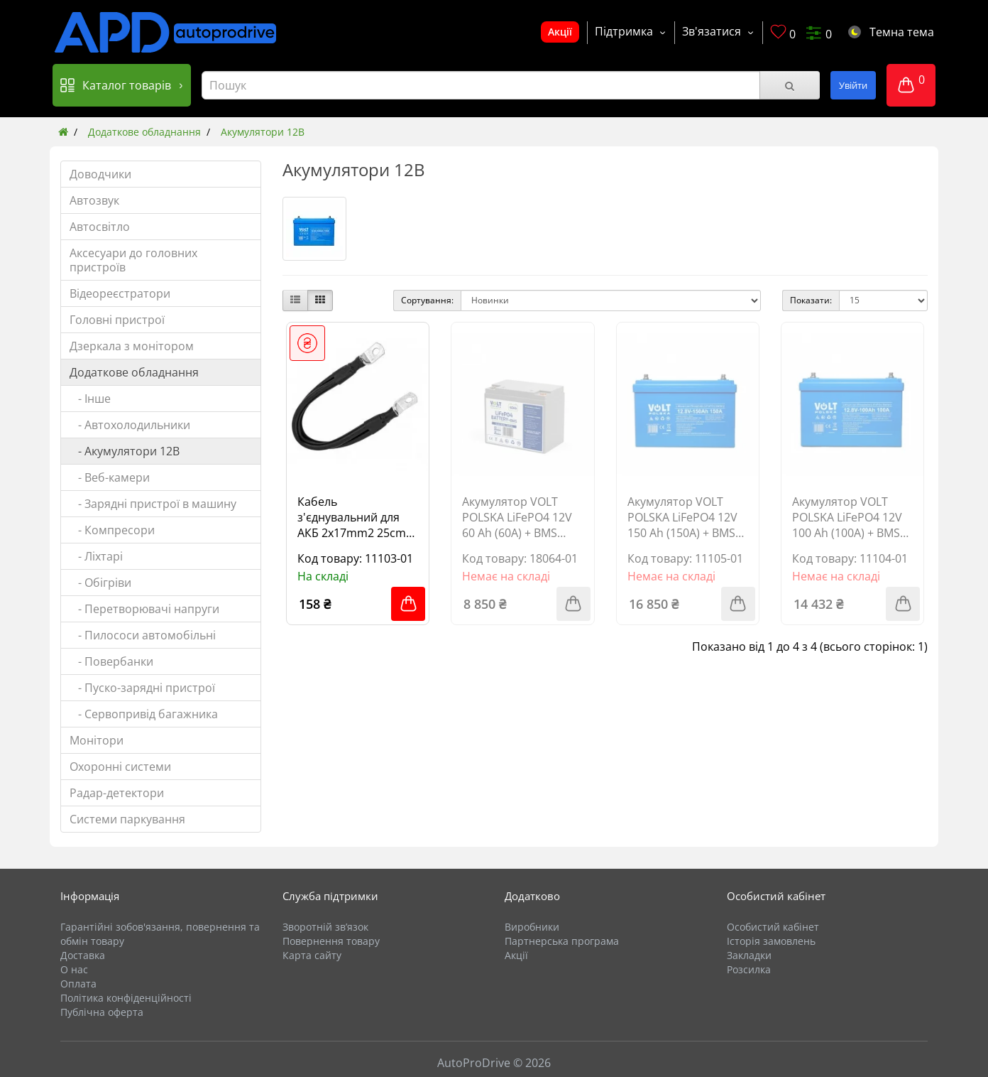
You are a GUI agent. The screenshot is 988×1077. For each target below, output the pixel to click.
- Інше (90, 398)
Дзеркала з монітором (132, 346)
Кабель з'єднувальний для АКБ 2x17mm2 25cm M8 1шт (351, 517)
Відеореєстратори (120, 293)
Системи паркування (127, 819)
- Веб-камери (110, 477)
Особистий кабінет (773, 926)
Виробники (532, 926)
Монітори (97, 740)
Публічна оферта (101, 1012)
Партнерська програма (562, 941)
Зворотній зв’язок (325, 926)
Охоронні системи (120, 766)
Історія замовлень (771, 941)
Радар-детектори (117, 793)
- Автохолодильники (130, 425)
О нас (74, 969)
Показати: (811, 300)
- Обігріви (100, 582)
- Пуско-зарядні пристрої (142, 688)
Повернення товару (331, 941)
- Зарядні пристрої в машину (153, 504)
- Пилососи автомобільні (143, 635)
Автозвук (94, 200)
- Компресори (112, 530)
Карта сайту (311, 955)
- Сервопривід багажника (144, 714)
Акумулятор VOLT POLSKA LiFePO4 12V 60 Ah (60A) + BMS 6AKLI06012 (517, 517)
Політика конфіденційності (126, 998)
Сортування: (427, 300)
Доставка (82, 955)
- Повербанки (111, 661)
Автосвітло (100, 226)
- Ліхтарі (96, 556)
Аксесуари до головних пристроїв (133, 260)
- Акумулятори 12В (125, 451)
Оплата (78, 983)
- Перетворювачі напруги (144, 609)
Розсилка (749, 969)
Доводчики (100, 174)
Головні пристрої (117, 320)
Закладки (749, 955)
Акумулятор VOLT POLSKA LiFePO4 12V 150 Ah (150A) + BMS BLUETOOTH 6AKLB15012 (682, 517)
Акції (560, 31)
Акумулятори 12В (262, 132)
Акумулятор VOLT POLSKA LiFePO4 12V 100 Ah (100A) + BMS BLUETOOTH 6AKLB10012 (847, 517)
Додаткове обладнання (144, 132)
